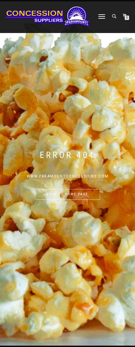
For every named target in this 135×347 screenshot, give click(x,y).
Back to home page (67, 194)
